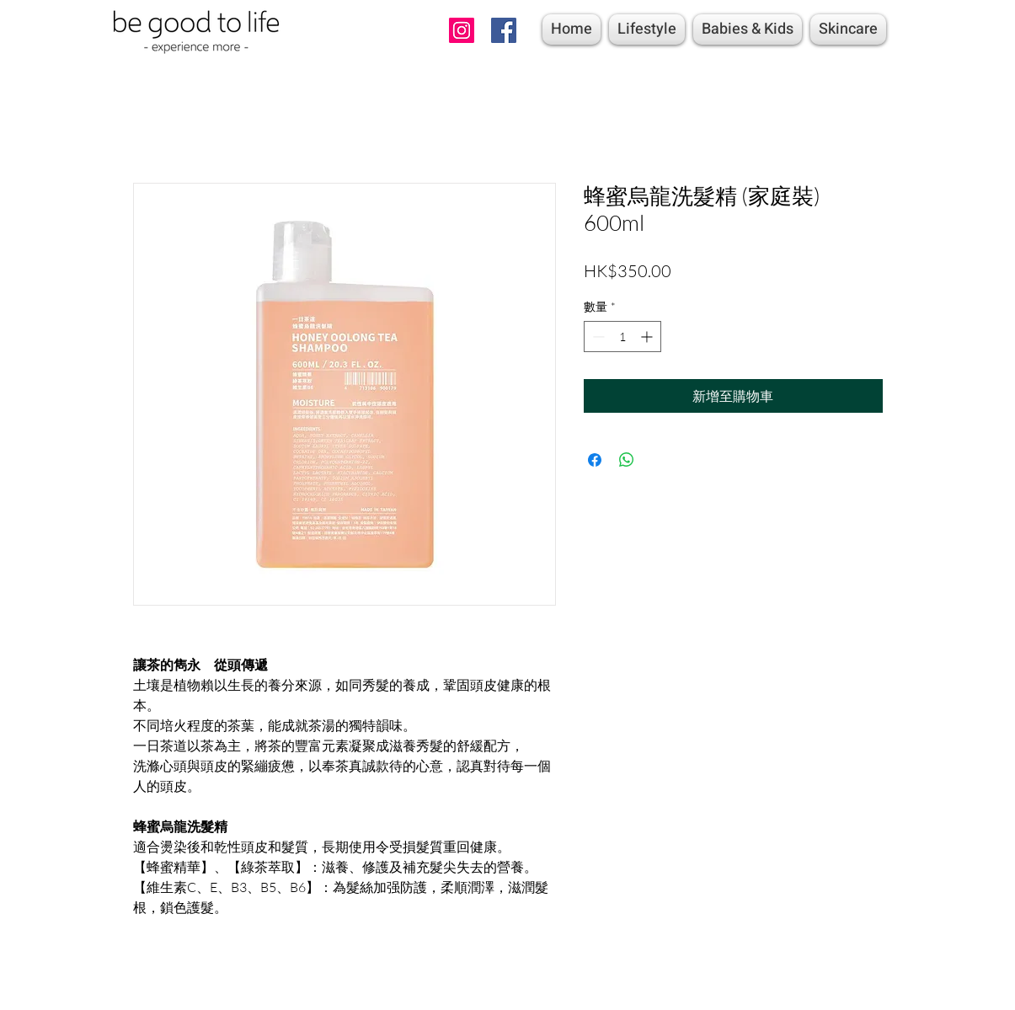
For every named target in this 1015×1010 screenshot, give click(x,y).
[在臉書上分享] (595, 460)
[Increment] (648, 336)
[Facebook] (503, 30)
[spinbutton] (622, 336)
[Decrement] (596, 336)
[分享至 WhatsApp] (627, 460)
